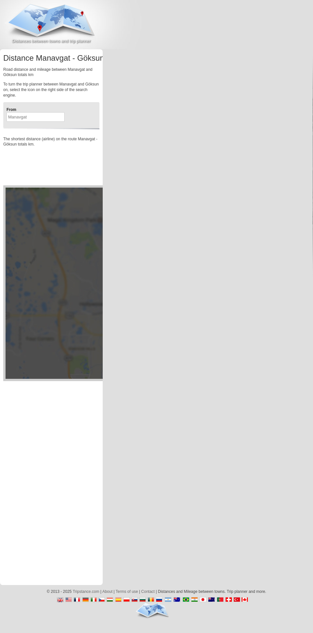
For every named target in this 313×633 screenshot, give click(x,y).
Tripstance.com (86, 591)
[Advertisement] (268, 58)
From (11, 109)
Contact (148, 591)
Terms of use (127, 591)
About (107, 591)
